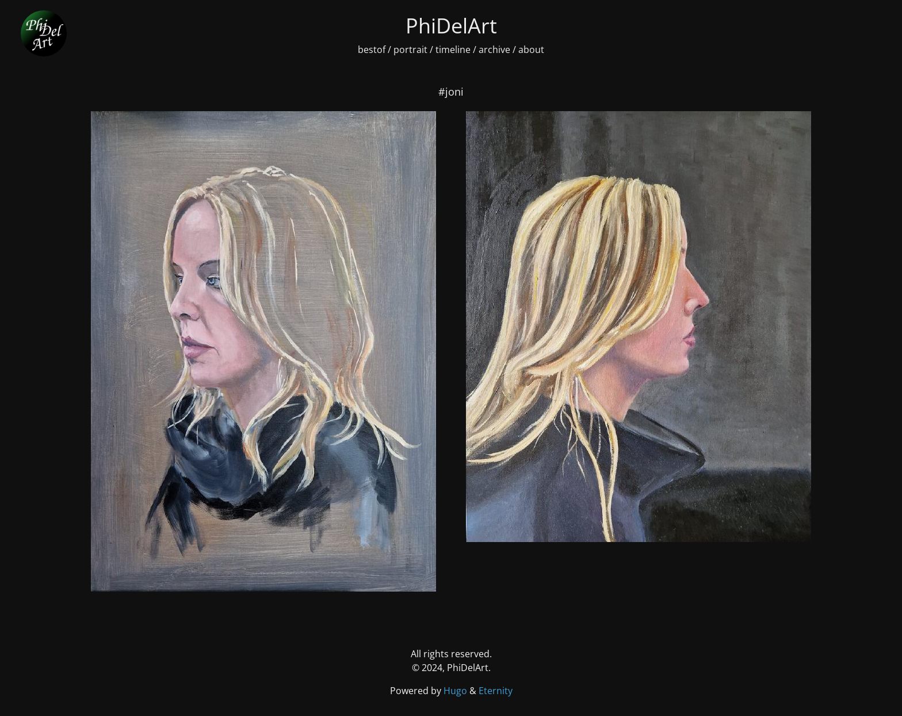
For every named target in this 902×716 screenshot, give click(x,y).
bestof (371, 49)
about (531, 49)
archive (494, 49)
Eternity (496, 690)
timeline (453, 49)
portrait (410, 49)
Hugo (456, 690)
